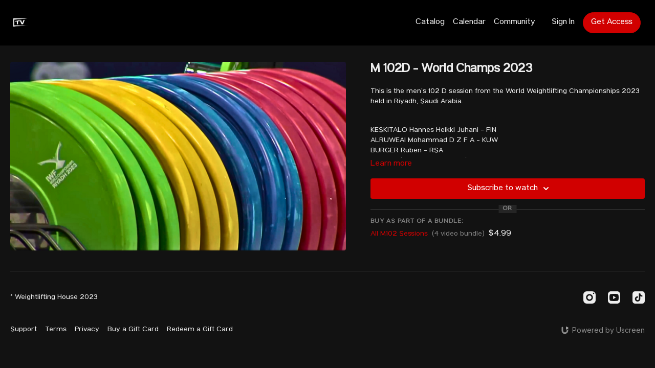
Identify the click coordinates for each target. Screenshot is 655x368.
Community (514, 22)
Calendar (469, 22)
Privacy (87, 329)
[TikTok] (638, 297)
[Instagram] (589, 297)
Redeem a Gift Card (200, 329)
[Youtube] (614, 297)
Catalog (430, 22)
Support (23, 329)
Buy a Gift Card (133, 329)
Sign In (563, 22)
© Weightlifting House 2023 (54, 297)
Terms (56, 329)
